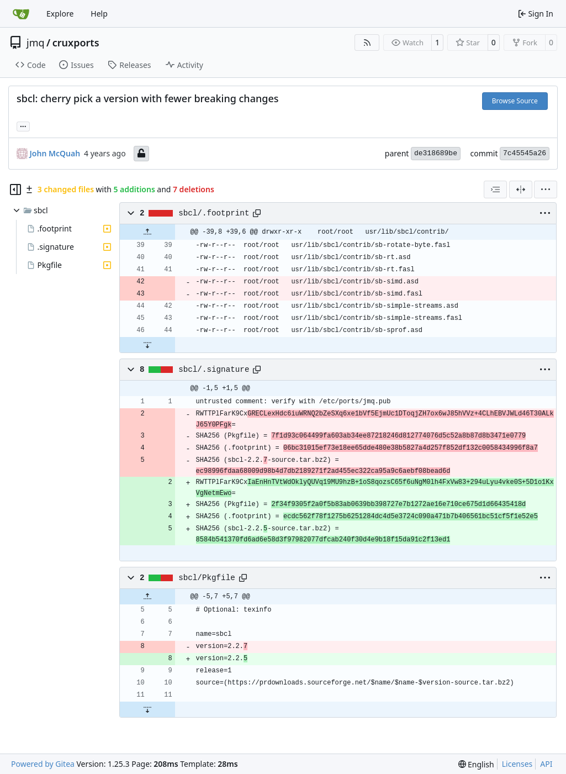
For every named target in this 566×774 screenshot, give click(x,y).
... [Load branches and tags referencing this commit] (23, 125)
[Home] (21, 14)
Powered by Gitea (43, 764)
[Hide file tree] (15, 189)
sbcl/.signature (213, 369)
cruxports (75, 42)
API (546, 764)
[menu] (545, 189)
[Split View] (520, 189)
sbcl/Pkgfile (206, 577)
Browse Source (515, 101)
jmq (36, 42)
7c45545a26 (524, 153)
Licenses (517, 764)
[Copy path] (257, 213)
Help (99, 13)
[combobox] (495, 189)
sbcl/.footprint (213, 213)
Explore (59, 13)
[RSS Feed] (367, 42)
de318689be (435, 153)
